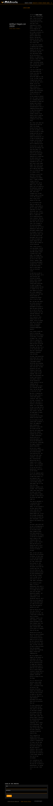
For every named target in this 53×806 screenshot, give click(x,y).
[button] (51, 2)
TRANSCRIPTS (35, 2)
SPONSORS (44, 2)
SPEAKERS (40, 2)
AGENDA (48, 2)
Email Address (8, 790)
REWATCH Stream (28, 2)
